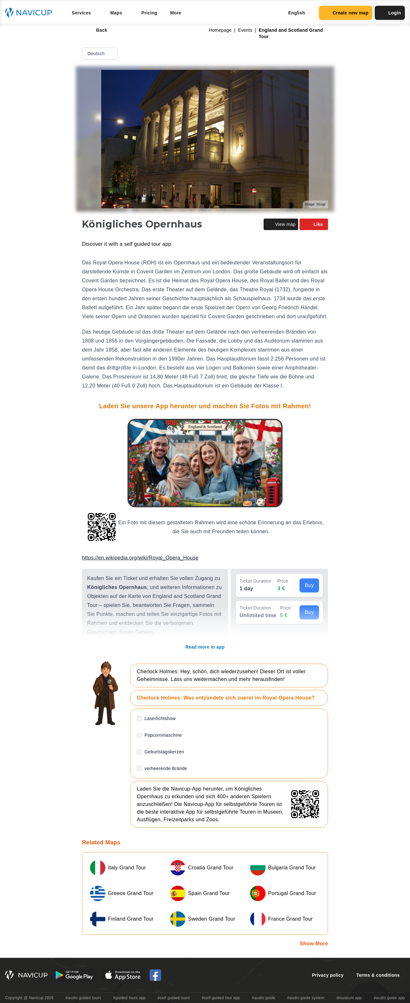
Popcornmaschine (163, 735)
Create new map (345, 13)
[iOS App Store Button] (122, 975)
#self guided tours (174, 998)
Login (390, 13)
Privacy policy (328, 975)
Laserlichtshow (160, 718)
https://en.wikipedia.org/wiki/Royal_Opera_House (140, 557)
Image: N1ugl (315, 204)
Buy (309, 585)
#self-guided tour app (221, 998)
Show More (314, 943)
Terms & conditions (378, 975)
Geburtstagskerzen (164, 751)
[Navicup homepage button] (30, 13)
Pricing (149, 12)
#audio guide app (389, 998)
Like (314, 224)
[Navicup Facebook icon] (155, 975)
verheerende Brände (165, 768)
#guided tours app (129, 998)
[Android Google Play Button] (74, 975)
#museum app (349, 998)
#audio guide (263, 998)
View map (281, 224)
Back (97, 30)
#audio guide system (305, 998)
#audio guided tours (84, 998)
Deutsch (100, 53)
